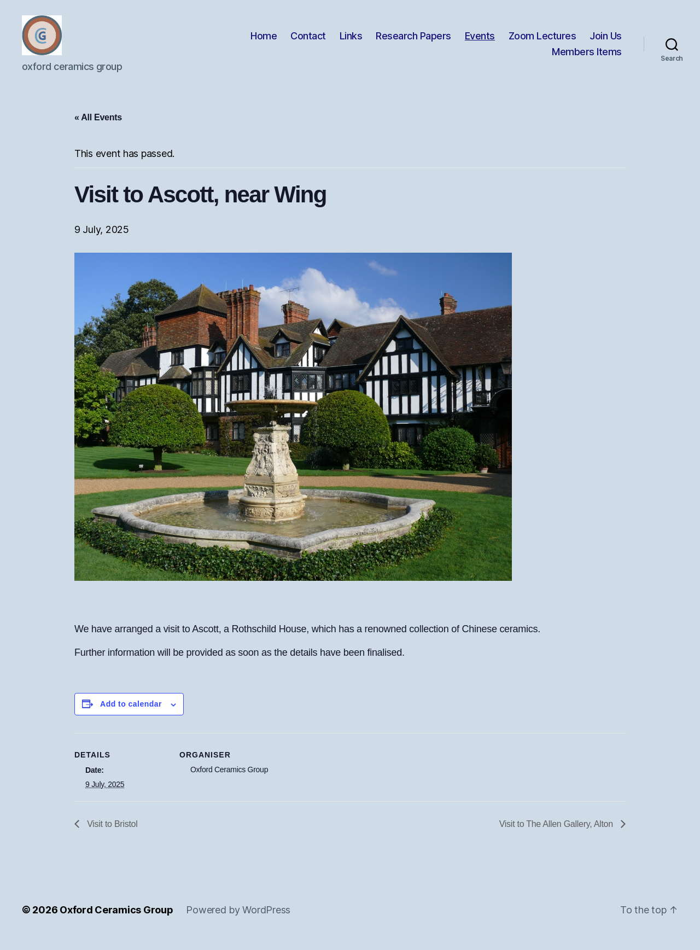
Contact (308, 40)
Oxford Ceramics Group (116, 919)
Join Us (606, 40)
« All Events (98, 126)
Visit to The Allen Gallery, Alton (557, 833)
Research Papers (413, 40)
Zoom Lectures (542, 40)
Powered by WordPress (238, 919)
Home (263, 40)
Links (351, 40)
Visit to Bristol (111, 833)
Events (480, 40)
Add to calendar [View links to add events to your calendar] (131, 713)
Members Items (587, 56)
